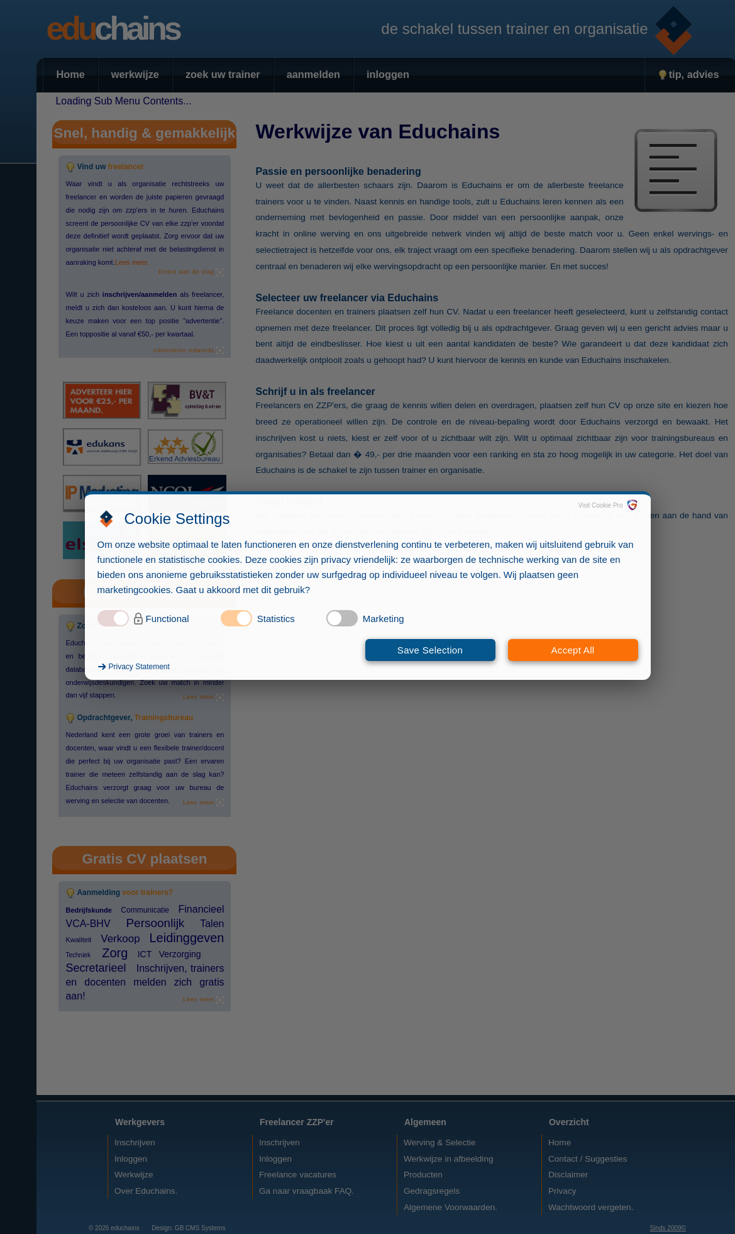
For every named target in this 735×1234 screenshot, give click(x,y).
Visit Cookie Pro (600, 505)
